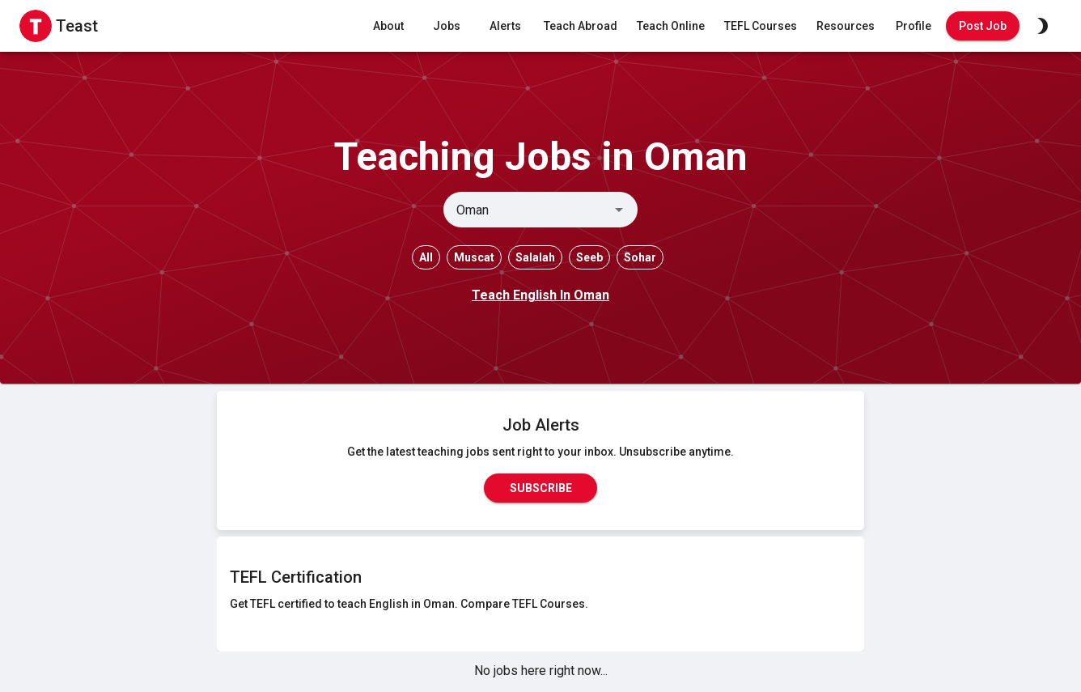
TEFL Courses (760, 26)
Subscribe (540, 488)
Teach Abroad (580, 26)
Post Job (983, 26)
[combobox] (527, 209)
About (388, 26)
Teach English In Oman (540, 295)
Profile (913, 26)
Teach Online (670, 26)
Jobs (447, 26)
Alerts (505, 26)
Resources (845, 26)
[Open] (619, 209)
